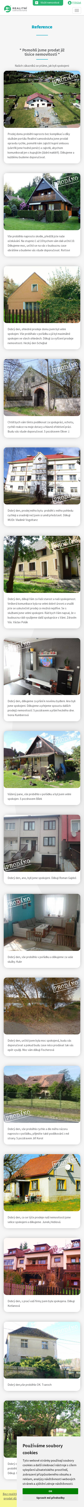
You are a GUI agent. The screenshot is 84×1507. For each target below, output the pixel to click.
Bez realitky (11, 1494)
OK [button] (50, 1491)
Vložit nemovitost (50, 2)
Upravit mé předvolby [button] (50, 1497)
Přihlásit (76, 2)
